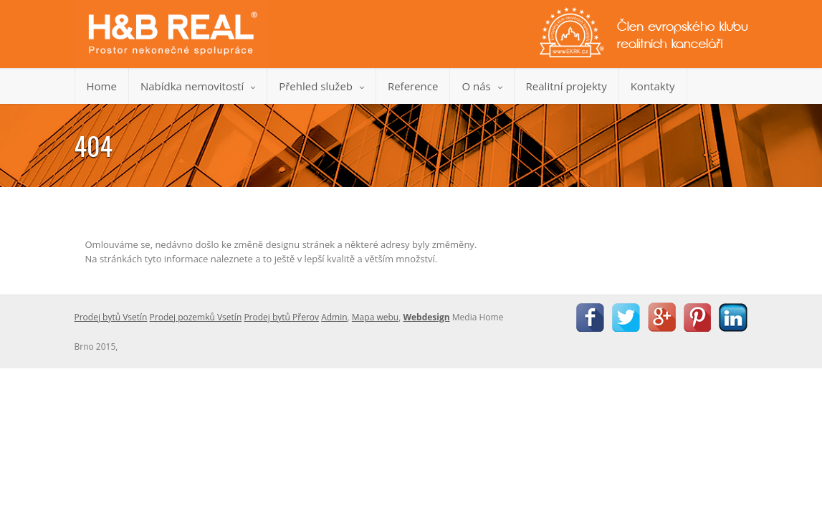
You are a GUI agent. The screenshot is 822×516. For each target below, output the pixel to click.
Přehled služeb (321, 86)
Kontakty (653, 86)
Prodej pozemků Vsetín (196, 317)
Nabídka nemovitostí (197, 86)
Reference (413, 86)
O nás (482, 86)
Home (102, 86)
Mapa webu (375, 317)
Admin (334, 317)
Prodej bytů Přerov (281, 317)
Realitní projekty (566, 86)
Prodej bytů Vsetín (111, 317)
